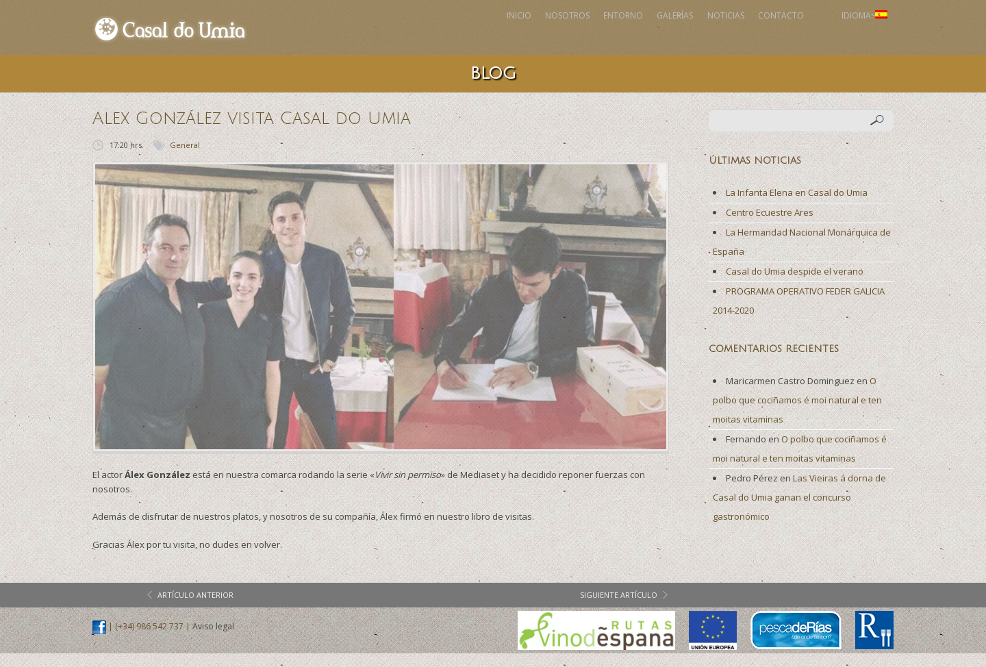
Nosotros (438, 34)
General (185, 158)
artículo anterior (195, 608)
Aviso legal (213, 640)
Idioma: (850, 34)
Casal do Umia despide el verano (794, 285)
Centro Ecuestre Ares (769, 226)
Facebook (802, 34)
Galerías (590, 34)
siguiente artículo (618, 608)
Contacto (741, 34)
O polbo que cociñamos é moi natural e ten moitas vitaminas (797, 413)
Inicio (367, 34)
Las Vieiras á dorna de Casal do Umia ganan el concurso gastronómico (799, 511)
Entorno (516, 34)
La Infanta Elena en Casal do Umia (797, 206)
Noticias (663, 34)
